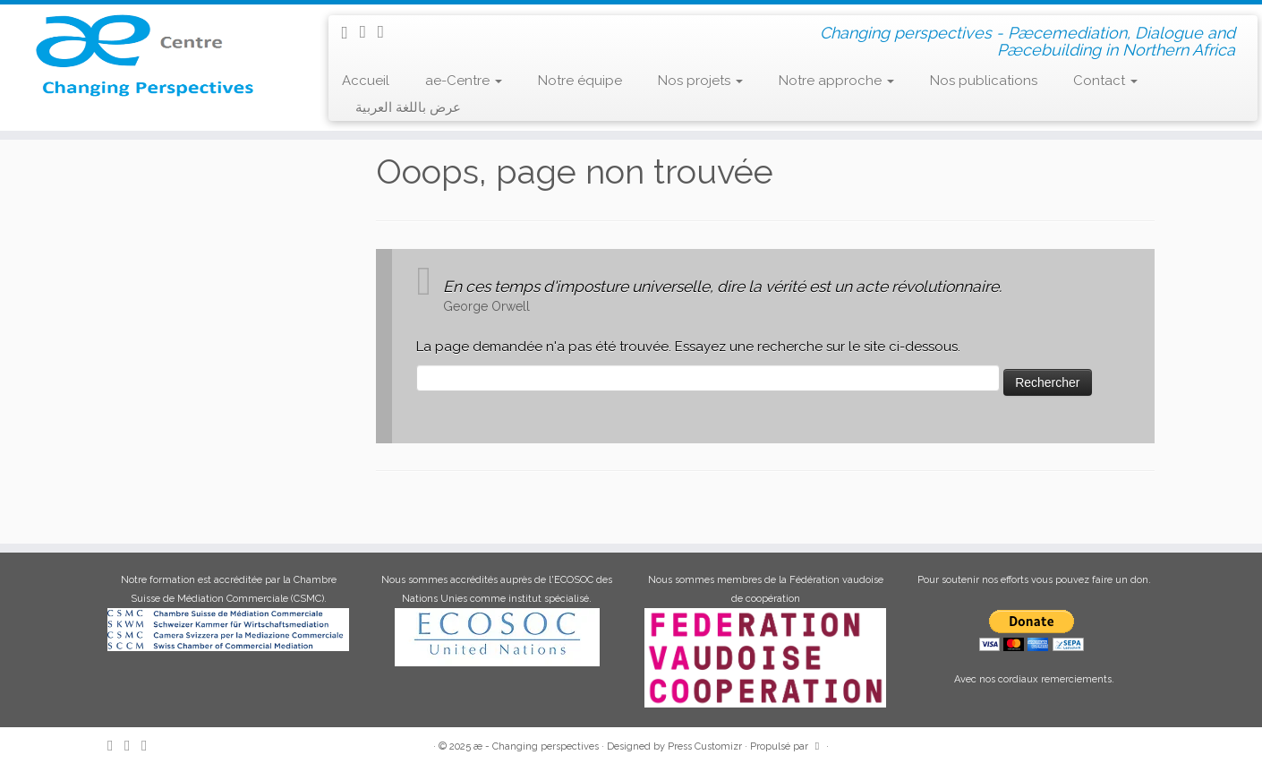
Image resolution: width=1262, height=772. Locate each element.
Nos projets (700, 81)
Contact (1105, 81)
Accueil (365, 81)
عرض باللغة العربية (408, 107)
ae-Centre (463, 81)
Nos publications (983, 81)
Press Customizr (705, 746)
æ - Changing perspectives (536, 746)
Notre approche (836, 81)
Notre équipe (580, 81)
